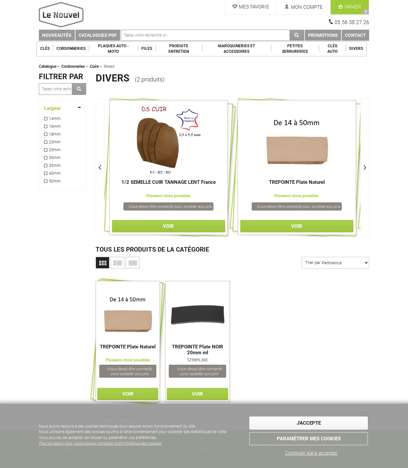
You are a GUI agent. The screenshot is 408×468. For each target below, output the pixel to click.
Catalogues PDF (98, 35)
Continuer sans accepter (311, 453)
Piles (149, 48)
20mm (55, 142)
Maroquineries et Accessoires (238, 49)
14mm (55, 118)
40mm (55, 173)
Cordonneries (73, 48)
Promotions (323, 35)
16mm (55, 126)
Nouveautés (56, 35)
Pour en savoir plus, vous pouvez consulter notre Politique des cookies (100, 443)
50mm (55, 181)
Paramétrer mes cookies (309, 439)
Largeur (52, 108)
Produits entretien (181, 49)
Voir (168, 226)
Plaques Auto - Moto (115, 49)
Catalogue (47, 66)
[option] (168, 167)
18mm (55, 134)
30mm (55, 157)
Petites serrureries (297, 49)
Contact (355, 35)
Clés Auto (335, 49)
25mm (55, 150)
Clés (47, 48)
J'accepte (309, 423)
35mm (55, 165)
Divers (359, 48)
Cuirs (94, 66)
